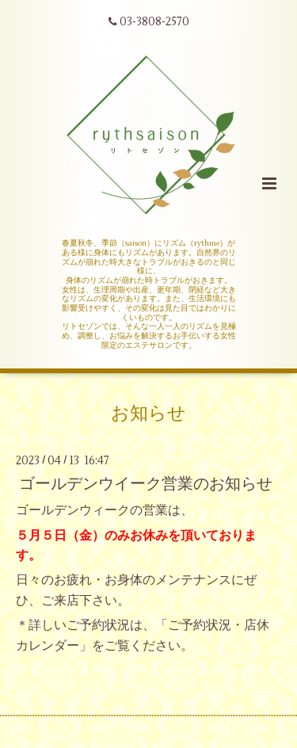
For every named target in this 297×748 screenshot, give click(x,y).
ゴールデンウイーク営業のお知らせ (145, 484)
